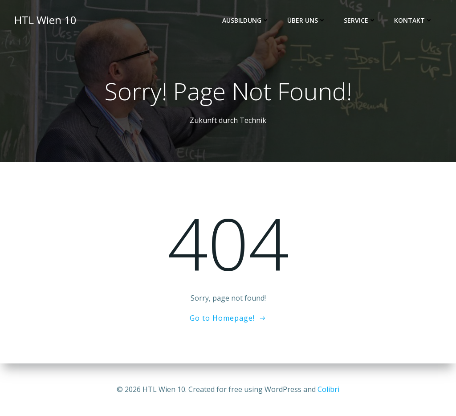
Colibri (328, 389)
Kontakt (413, 20)
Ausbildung (245, 20)
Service (360, 20)
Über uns (306, 20)
